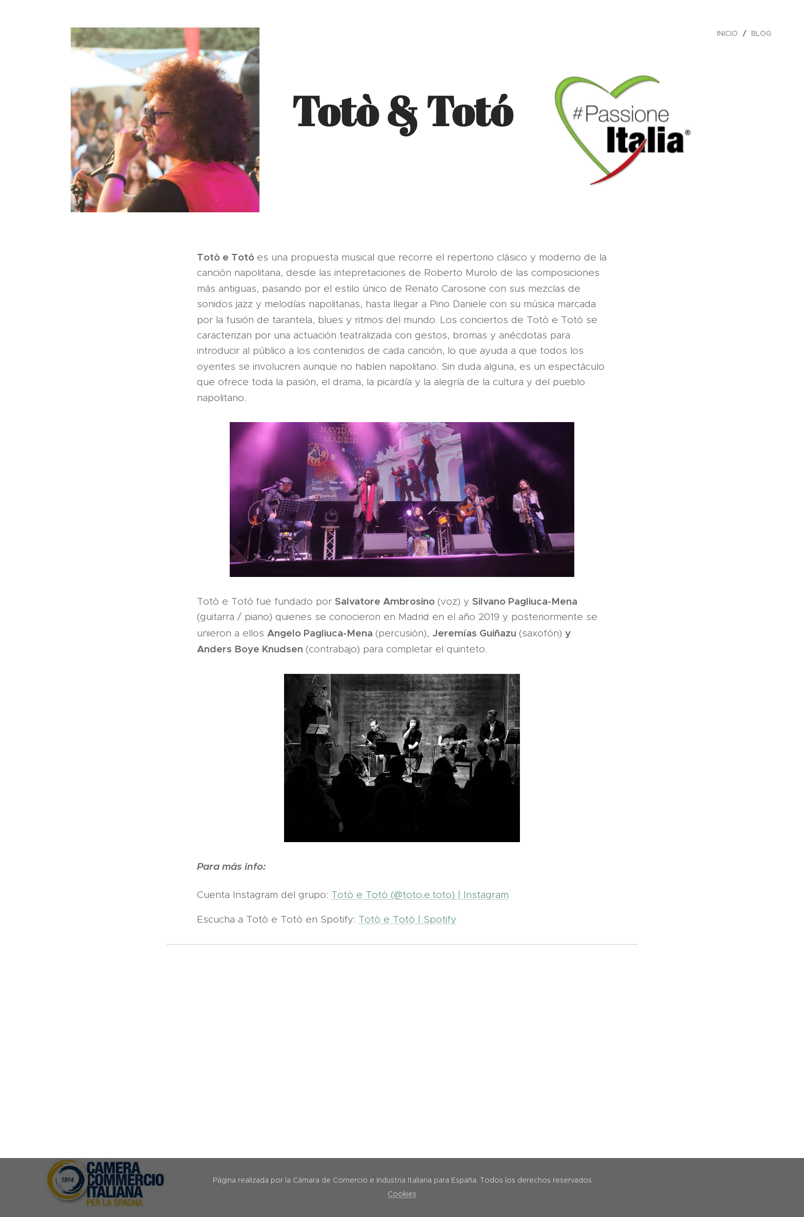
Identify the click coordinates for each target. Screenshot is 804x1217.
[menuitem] (730, 33)
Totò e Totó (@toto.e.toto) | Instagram (420, 895)
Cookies (402, 1194)
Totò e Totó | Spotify (407, 919)
